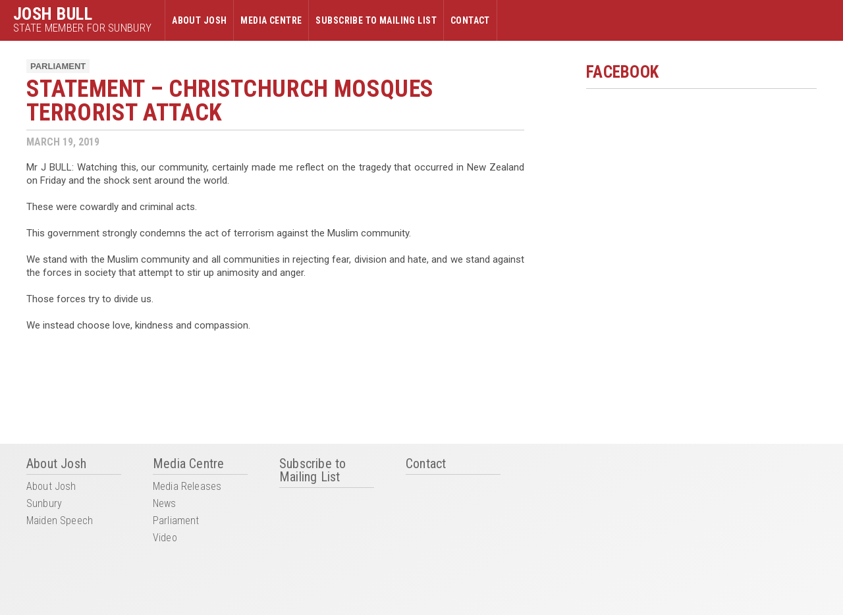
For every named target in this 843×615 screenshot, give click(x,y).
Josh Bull (52, 13)
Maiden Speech (59, 521)
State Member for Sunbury (82, 28)
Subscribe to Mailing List (376, 20)
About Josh (199, 20)
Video (165, 538)
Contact (470, 20)
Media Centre (271, 20)
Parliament (58, 66)
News (165, 504)
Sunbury (44, 504)
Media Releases (187, 487)
